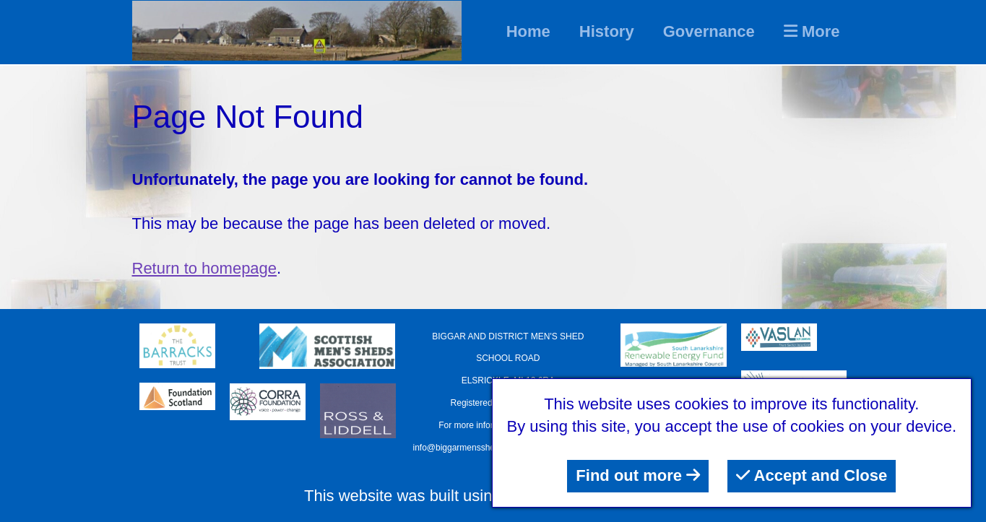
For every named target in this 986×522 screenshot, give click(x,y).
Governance (709, 31)
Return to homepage (204, 268)
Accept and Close (811, 475)
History (606, 31)
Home (528, 31)
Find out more (638, 475)
